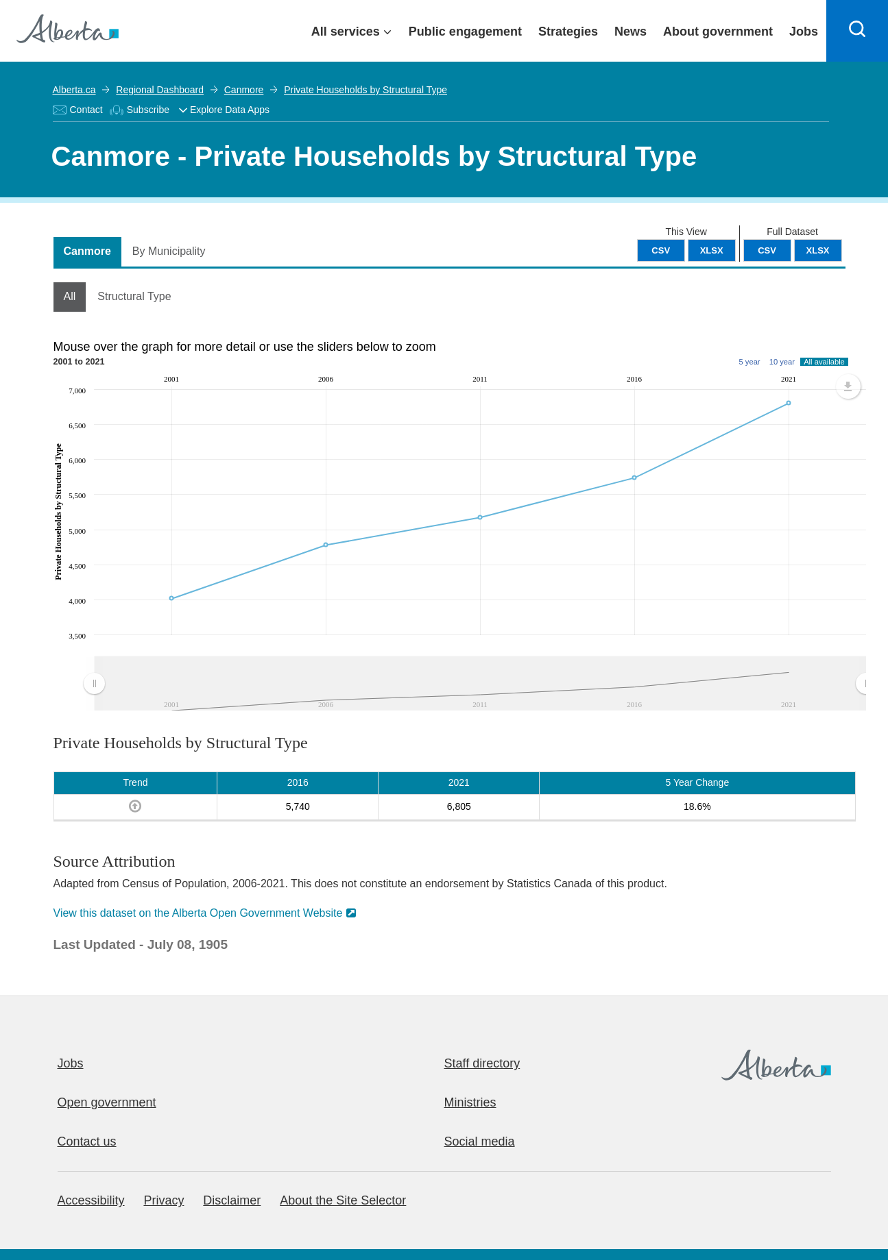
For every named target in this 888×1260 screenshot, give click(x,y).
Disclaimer (232, 1200)
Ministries (470, 1102)
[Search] (857, 31)
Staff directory (482, 1063)
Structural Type (134, 296)
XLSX (818, 250)
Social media (479, 1141)
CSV (767, 250)
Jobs (71, 1063)
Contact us (87, 1141)
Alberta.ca (74, 89)
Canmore (244, 89)
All (70, 296)
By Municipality (169, 251)
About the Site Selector (343, 1200)
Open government (107, 1102)
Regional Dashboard (160, 89)
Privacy (163, 1200)
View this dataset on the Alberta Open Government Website (198, 913)
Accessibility (91, 1200)
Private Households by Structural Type (365, 89)
